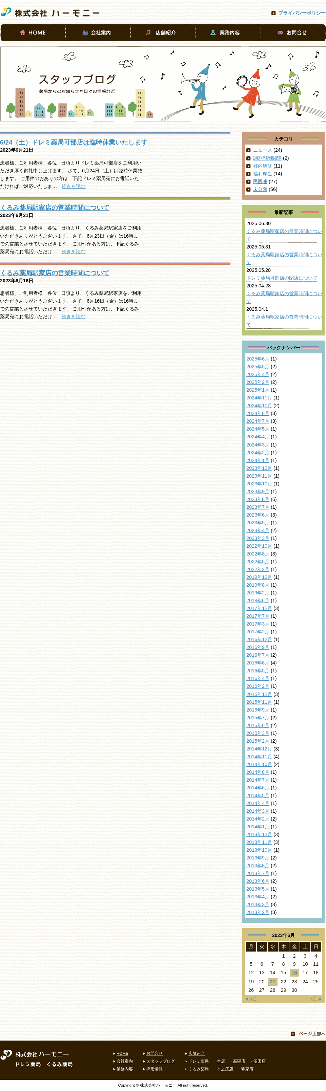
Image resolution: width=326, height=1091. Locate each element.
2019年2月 (257, 592)
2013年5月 (257, 889)
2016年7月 (257, 655)
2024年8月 (257, 413)
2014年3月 (257, 811)
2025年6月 (257, 359)
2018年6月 (257, 600)
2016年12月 (259, 639)
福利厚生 (262, 173)
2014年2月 (257, 819)
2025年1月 (257, 390)
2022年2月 (257, 569)
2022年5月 (257, 561)
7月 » (315, 998)
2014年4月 (257, 803)
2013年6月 (257, 881)
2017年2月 (257, 631)
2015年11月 (259, 702)
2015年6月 (257, 725)
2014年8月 (257, 772)
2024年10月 (259, 405)
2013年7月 (257, 873)
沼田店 (259, 1061)
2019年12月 (259, 577)
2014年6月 (257, 787)
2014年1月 (257, 826)
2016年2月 (257, 686)
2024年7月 (257, 421)
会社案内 (125, 1061)
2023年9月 (257, 491)
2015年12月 (259, 694)
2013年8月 (257, 865)
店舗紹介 (196, 1053)
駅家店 (247, 1069)
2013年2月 (257, 912)
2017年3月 (257, 624)
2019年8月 (257, 585)
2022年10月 (259, 546)
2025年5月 (257, 366)
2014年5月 (257, 795)
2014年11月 (259, 756)
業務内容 (125, 1069)
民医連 (260, 181)
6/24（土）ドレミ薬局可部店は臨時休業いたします (73, 142)
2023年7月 (257, 507)
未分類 (260, 189)
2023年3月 (257, 538)
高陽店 (239, 1061)
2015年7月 (257, 717)
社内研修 (262, 166)
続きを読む (73, 186)
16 (294, 972)
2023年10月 (259, 483)
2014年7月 (257, 780)
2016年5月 (257, 670)
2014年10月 (259, 764)
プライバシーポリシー (302, 13)
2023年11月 (259, 476)
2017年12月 (259, 608)
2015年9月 (257, 710)
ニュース (262, 150)
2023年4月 (257, 530)
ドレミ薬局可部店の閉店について (282, 278)
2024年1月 (257, 460)
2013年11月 (259, 842)
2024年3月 (257, 445)
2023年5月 (257, 522)
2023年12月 (259, 468)
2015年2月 (257, 741)
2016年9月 (257, 647)
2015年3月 (257, 733)
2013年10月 (259, 850)
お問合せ (154, 1053)
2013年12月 (259, 834)
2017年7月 (257, 616)
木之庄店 (225, 1069)
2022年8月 (257, 554)
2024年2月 (257, 452)
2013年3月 (257, 904)
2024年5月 (257, 429)
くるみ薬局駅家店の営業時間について (54, 207)
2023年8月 (257, 499)
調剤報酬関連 (267, 158)
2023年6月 (257, 515)
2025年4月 (257, 374)
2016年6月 (257, 662)
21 (272, 981)
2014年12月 (259, 748)
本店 (221, 1061)
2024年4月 (257, 436)
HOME (122, 1053)
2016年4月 (257, 678)
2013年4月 (257, 896)
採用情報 (154, 1069)
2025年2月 (257, 382)
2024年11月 (259, 397)
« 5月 (251, 998)
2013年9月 (257, 857)
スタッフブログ (160, 1061)
